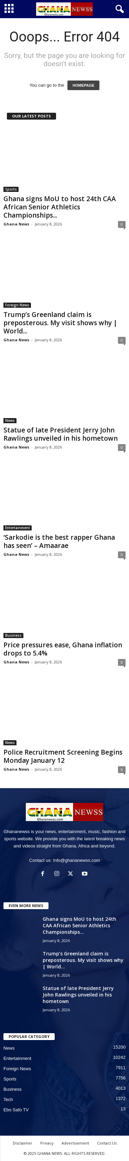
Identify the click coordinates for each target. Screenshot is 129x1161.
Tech (8, 1099)
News (10, 420)
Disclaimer (22, 1143)
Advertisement (75, 1143)
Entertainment (17, 527)
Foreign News (17, 305)
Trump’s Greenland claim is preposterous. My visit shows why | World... (60, 322)
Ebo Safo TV (16, 1109)
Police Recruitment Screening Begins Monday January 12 (62, 756)
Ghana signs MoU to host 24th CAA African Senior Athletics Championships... (59, 207)
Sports (11, 189)
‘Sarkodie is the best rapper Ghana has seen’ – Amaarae (59, 541)
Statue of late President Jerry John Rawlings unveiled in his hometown (60, 434)
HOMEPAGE (83, 85)
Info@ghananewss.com (76, 860)
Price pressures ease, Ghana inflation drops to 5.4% (62, 649)
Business (13, 635)
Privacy (47, 1143)
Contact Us (107, 1143)
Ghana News (16, 224)
